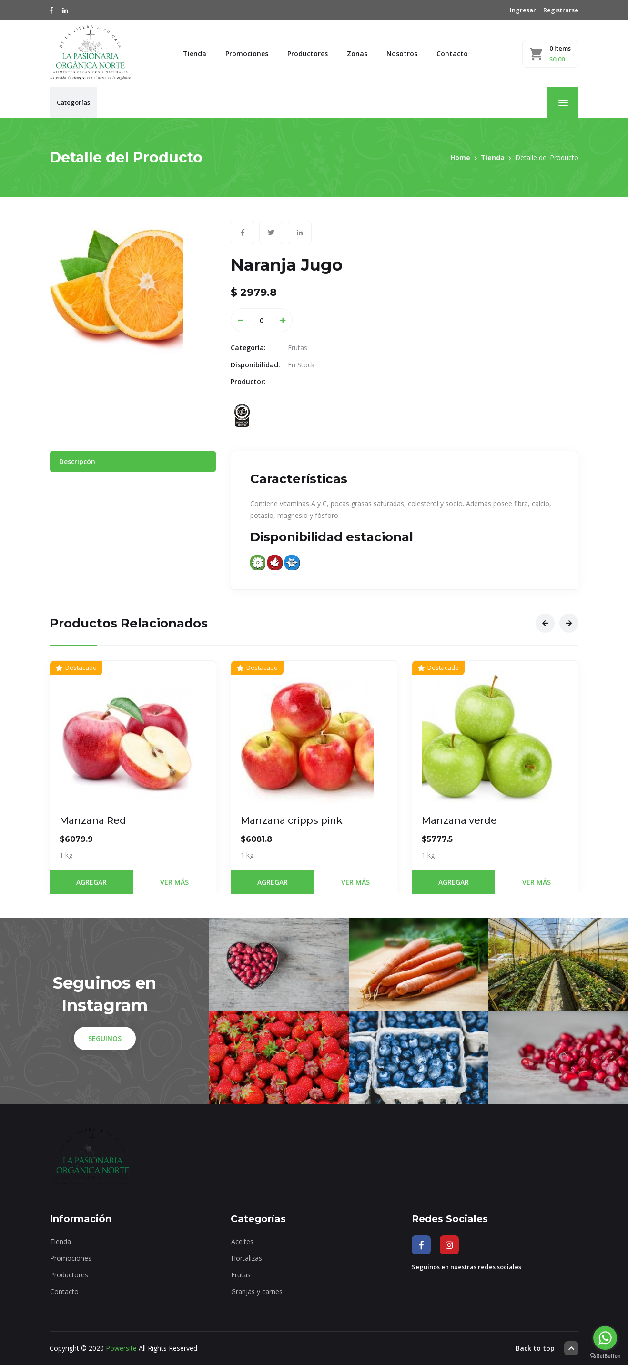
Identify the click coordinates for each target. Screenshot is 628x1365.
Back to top (547, 1348)
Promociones (246, 53)
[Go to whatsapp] (605, 1338)
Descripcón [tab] (77, 461)
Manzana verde (459, 820)
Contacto (452, 53)
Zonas (357, 53)
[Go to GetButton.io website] (605, 1355)
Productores (307, 53)
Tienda (194, 53)
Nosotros (401, 53)
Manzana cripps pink (292, 820)
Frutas (241, 1274)
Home (460, 157)
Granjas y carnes (257, 1291)
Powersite (121, 1348)
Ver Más (174, 882)
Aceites (242, 1241)
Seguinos (105, 1038)
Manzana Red (93, 820)
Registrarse (560, 10)
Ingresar (523, 10)
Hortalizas (246, 1258)
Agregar (91, 882)
